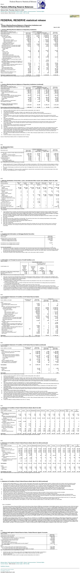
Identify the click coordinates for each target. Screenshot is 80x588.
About (25, 11)
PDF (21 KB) (26, 13)
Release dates (4, 11)
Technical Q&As (40, 11)
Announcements (32, 11)
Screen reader (19, 13)
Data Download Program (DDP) (15, 11)
